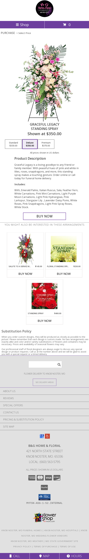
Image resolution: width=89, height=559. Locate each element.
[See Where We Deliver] (44, 382)
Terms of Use (68, 546)
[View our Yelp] (47, 437)
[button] (44, 497)
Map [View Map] (44, 556)
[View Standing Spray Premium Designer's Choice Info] (44, 296)
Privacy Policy (22, 546)
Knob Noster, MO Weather (27, 541)
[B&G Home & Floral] (44, 16)
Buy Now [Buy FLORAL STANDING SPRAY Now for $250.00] (64, 274)
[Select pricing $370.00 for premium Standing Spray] (46, 144)
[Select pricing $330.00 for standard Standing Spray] (13, 144)
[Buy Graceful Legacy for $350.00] (44, 216)
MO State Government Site (62, 541)
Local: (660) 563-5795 (44, 462)
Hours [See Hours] (74, 556)
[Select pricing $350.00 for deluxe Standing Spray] (30, 144)
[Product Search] (45, 364)
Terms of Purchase (45, 546)
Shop (22, 24)
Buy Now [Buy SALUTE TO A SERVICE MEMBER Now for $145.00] (25, 274)
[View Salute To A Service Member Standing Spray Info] (25, 248)
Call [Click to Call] (15, 556)
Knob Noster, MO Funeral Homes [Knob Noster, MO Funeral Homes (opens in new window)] (22, 530)
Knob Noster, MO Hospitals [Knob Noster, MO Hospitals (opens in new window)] (61, 530)
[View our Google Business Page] (41, 437)
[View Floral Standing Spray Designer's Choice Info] (64, 248)
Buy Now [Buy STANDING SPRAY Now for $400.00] (45, 321)
